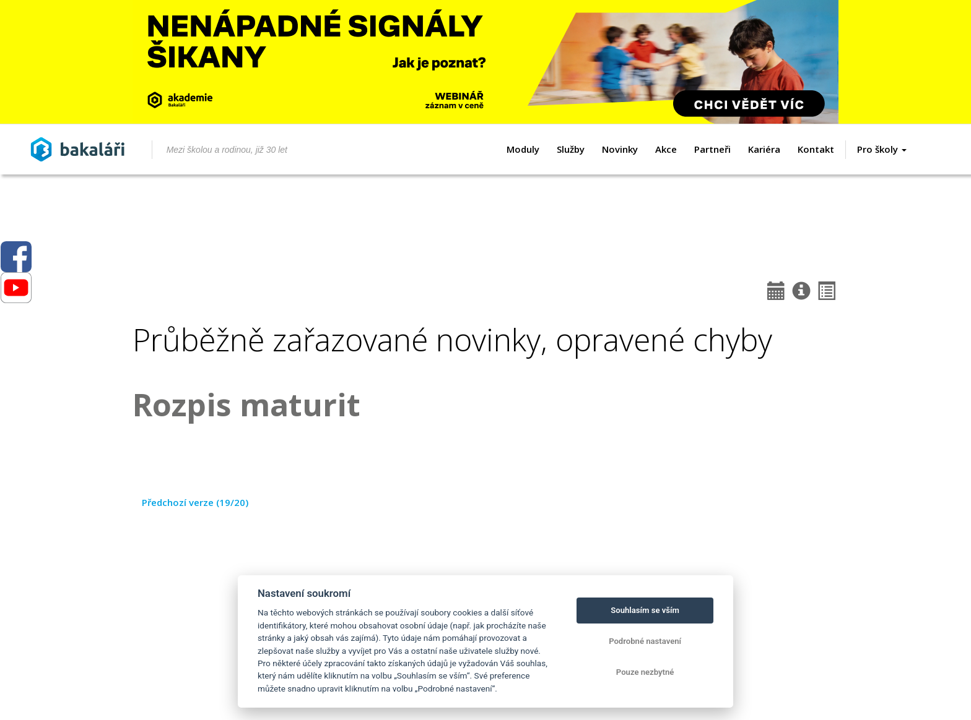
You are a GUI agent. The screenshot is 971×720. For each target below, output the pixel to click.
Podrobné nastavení (645, 641)
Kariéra (764, 149)
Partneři (712, 149)
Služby (571, 149)
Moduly (523, 149)
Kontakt (816, 149)
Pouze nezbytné (645, 672)
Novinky (620, 149)
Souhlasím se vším (645, 610)
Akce (666, 149)
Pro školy (882, 149)
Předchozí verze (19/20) (195, 502)
